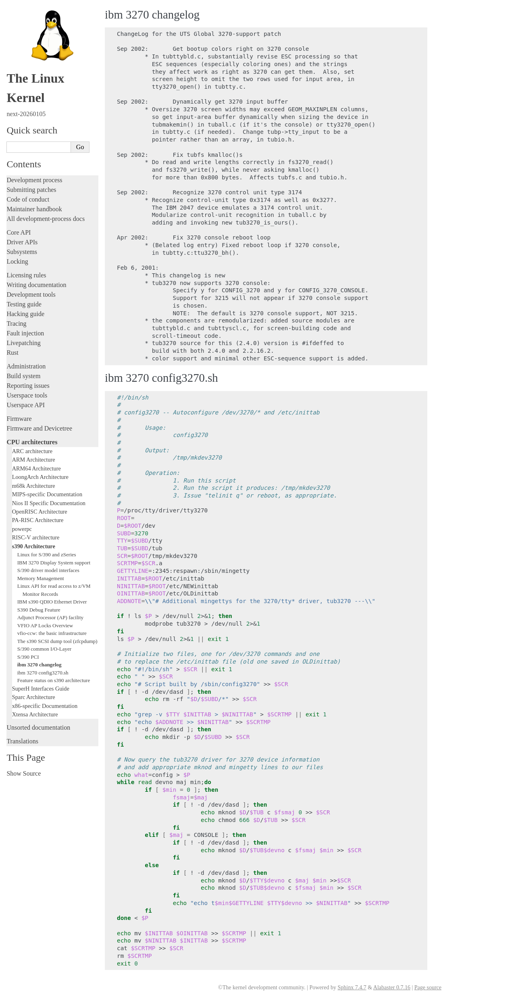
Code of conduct (27, 199)
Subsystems (21, 251)
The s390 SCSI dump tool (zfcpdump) (57, 641)
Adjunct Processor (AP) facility (50, 617)
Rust (12, 352)
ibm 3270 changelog (39, 665)
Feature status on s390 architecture (53, 680)
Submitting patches (31, 189)
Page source (427, 987)
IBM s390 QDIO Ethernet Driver (52, 602)
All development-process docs (45, 218)
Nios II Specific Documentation (48, 503)
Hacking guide (25, 313)
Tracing (16, 323)
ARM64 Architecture (36, 468)
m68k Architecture (33, 486)
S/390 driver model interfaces (48, 570)
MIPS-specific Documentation (47, 494)
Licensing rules (26, 275)
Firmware (18, 418)
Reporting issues (27, 385)
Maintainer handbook (34, 209)
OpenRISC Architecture (39, 511)
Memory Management (40, 578)
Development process (34, 180)
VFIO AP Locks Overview (45, 625)
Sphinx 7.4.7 (351, 987)
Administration (26, 366)
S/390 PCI (28, 657)
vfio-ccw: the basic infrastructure (52, 633)
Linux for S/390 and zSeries (46, 554)
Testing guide (23, 304)
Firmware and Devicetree (39, 428)
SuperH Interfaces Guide (40, 688)
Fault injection (25, 333)
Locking (17, 261)
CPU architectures (31, 442)
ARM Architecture (33, 459)
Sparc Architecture (33, 697)
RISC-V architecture (36, 537)
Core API (18, 232)
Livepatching (23, 342)
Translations (22, 741)
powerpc (22, 529)
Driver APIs (21, 242)
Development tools (30, 294)
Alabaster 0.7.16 (391, 987)
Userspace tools (26, 395)
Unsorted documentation (38, 727)
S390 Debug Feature (38, 610)
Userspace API (25, 405)
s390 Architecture (33, 546)
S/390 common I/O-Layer (44, 649)
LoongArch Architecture (40, 477)
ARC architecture (32, 451)
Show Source (23, 773)
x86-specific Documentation (44, 706)
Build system (23, 375)
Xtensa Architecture (35, 714)
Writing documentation (36, 284)
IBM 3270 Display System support (53, 563)
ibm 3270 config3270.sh (43, 673)
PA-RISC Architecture (38, 520)
